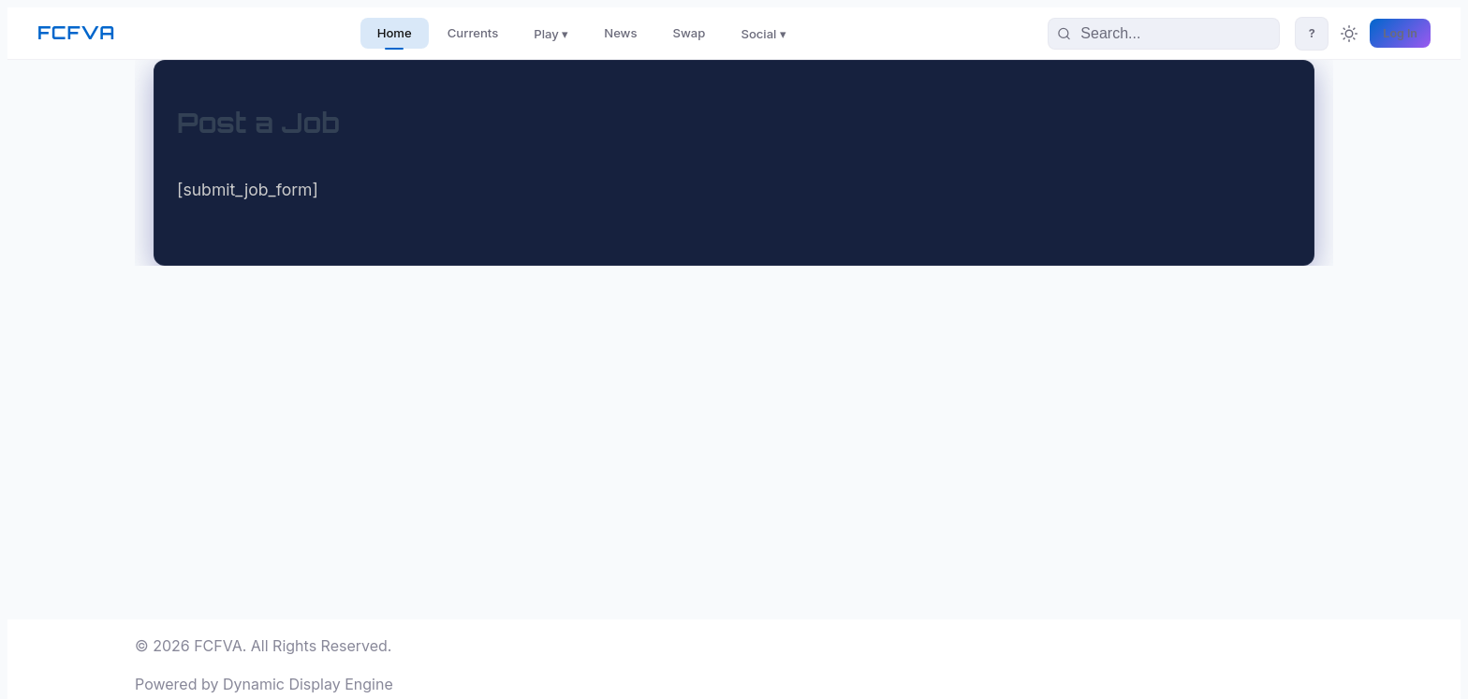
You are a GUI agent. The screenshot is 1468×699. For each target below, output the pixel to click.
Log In (1400, 33)
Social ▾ (763, 33)
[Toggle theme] (1349, 34)
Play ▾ (551, 33)
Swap (689, 32)
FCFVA (76, 33)
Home (394, 32)
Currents (473, 32)
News (620, 32)
